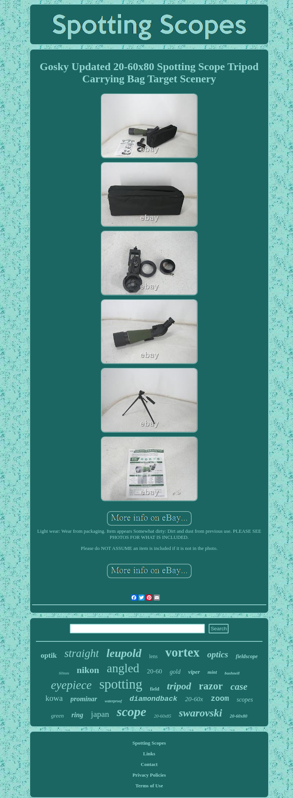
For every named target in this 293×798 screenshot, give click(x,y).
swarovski (200, 713)
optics (217, 654)
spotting (120, 684)
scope (131, 712)
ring (77, 715)
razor (211, 686)
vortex (182, 652)
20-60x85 (162, 716)
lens (153, 656)
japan (100, 714)
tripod (179, 686)
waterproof (113, 701)
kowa (54, 698)
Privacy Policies (149, 775)
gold (175, 671)
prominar (84, 699)
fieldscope (247, 656)
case (238, 686)
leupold (124, 653)
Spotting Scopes (149, 743)
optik (48, 655)
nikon (88, 670)
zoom (220, 698)
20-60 (154, 671)
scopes (245, 699)
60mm (64, 673)
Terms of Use (149, 785)
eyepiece (71, 685)
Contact (149, 764)
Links (149, 753)
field (154, 689)
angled (123, 668)
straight (81, 653)
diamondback (153, 699)
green (57, 716)
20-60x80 (238, 716)
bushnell (232, 673)
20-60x (194, 699)
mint (212, 672)
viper (194, 672)
